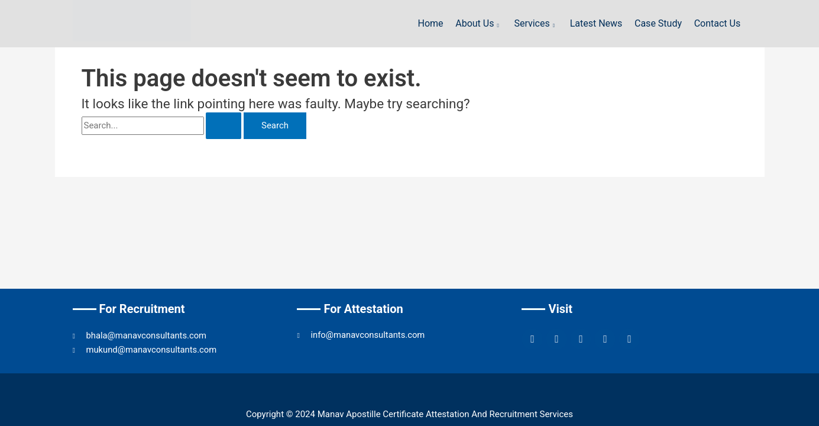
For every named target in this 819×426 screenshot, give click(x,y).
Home (432, 23)
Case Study (658, 23)
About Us (480, 23)
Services (537, 23)
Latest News (597, 23)
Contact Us (717, 23)
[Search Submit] (223, 125)
